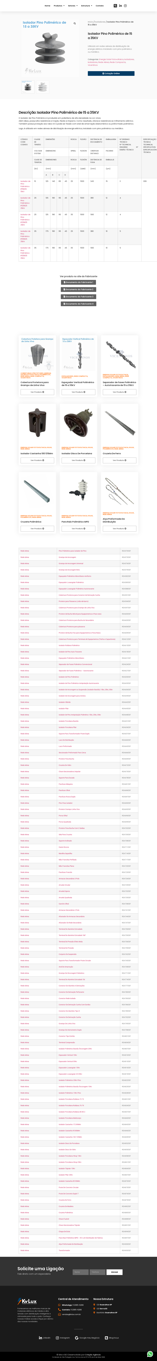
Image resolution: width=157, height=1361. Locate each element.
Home (47, 5)
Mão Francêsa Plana (66, 866)
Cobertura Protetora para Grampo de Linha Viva (35, 383)
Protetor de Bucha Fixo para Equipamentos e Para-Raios (80, 633)
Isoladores (100, 21)
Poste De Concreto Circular (69, 1187)
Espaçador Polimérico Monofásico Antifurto (75, 576)
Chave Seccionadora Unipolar (70, 771)
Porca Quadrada (65, 822)
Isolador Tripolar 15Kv (67, 1168)
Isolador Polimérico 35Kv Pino (70, 1080)
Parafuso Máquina (66, 784)
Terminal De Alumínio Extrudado (70, 929)
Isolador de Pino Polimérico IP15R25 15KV (25, 186)
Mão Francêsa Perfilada (67, 859)
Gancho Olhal (64, 903)
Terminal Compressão (67, 1042)
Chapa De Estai (64, 1231)
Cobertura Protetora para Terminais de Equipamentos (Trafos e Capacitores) (87, 639)
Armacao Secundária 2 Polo (69, 910)
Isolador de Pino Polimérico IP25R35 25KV (25, 219)
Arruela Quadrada (65, 897)
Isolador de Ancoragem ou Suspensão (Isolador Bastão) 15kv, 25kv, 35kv (86, 689)
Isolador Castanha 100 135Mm (37, 453)
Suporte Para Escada (66, 777)
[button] (115, 5)
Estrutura (86, 6)
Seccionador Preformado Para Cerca (72, 752)
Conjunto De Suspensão (67, 954)
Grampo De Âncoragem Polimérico (71, 973)
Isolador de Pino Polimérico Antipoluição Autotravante (79, 683)
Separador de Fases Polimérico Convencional (75, 664)
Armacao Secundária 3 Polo (69, 878)
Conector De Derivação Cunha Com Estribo (74, 1004)
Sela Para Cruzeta (65, 834)
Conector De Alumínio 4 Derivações (71, 985)
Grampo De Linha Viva (67, 1023)
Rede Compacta (118, 62)
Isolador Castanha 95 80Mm (69, 1130)
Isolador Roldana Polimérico (69, 645)
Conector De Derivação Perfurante (71, 992)
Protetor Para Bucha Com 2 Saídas (72, 828)
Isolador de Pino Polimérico (69, 677)
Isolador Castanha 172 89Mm (70, 1124)
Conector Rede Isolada (67, 998)
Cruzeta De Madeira (66, 1206)
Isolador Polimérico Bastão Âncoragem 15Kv (75, 1086)
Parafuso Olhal (64, 790)
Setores (73, 6)
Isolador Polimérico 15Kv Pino (70, 1093)
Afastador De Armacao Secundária (71, 916)
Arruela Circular (64, 885)
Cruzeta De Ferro (112, 453)
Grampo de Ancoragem (67, 557)
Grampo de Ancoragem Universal (71, 563)
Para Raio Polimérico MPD (75, 521)
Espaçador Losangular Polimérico (71, 582)
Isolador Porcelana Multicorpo (70, 1118)
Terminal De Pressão (66, 948)
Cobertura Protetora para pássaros (72, 626)
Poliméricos (44, 374)
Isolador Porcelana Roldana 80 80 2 (72, 1112)
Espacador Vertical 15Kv (68, 1055)
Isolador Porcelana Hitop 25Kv (70, 1162)
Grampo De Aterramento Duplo (70, 1030)
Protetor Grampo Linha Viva (69, 809)
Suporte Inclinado (65, 840)
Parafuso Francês (65, 872)
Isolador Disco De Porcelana (77, 453)
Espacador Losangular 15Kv (69, 1067)
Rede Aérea (103, 62)
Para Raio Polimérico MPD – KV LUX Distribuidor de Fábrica (81, 1238)
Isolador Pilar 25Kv (66, 1175)
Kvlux (49, 447)
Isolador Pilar (64, 708)
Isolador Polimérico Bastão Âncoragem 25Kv (75, 1048)
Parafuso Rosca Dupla (67, 796)
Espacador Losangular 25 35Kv (70, 1074)
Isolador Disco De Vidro (67, 1149)
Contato (100, 5)
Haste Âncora (64, 847)
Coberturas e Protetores (32, 373)
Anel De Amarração (66, 967)
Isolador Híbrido (65, 702)
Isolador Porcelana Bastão (68, 721)
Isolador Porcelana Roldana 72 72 (71, 1099)
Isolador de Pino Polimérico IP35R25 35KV (25, 236)
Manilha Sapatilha (65, 853)
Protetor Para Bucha (66, 759)
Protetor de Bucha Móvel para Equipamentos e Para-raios (80, 614)
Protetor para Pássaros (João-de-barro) (73, 601)
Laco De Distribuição (66, 740)
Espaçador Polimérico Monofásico (71, 658)
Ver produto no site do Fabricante (78, 276)
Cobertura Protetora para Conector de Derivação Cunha (79, 595)
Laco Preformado (65, 746)
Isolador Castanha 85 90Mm (69, 1181)
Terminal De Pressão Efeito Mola (71, 941)
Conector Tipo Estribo (67, 1036)
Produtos (59, 6)
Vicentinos (93, 65)
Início (90, 21)
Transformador (64, 1250)
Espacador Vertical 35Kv (68, 1061)
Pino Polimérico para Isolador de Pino (72, 551)
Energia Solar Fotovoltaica (111, 59)
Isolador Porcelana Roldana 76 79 (71, 1105)
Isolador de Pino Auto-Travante (70, 651)
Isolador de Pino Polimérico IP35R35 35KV (25, 253)
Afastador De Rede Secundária (70, 922)
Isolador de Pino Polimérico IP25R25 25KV (25, 203)
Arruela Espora (64, 891)
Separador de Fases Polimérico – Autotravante (76, 670)
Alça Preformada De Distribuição (114, 520)
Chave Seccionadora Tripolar (69, 1225)
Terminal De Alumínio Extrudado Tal (72, 979)
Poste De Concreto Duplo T (68, 1193)
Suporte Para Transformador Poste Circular (75, 960)
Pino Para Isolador (66, 803)
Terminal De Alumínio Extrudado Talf (72, 935)
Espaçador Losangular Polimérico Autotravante (76, 588)
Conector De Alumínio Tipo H (69, 1011)
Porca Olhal (63, 815)
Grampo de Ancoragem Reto (69, 570)
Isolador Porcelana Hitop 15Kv (70, 1156)
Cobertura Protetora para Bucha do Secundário (76, 620)
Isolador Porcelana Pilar (67, 727)
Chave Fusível (64, 1219)
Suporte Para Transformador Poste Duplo (74, 733)
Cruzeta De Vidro (65, 765)
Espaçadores (67, 376)
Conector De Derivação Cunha (70, 1017)
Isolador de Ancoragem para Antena (72, 696)
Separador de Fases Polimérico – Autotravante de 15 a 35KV (119, 383)
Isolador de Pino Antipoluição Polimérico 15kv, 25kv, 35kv (80, 714)
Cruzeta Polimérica (31, 521)
